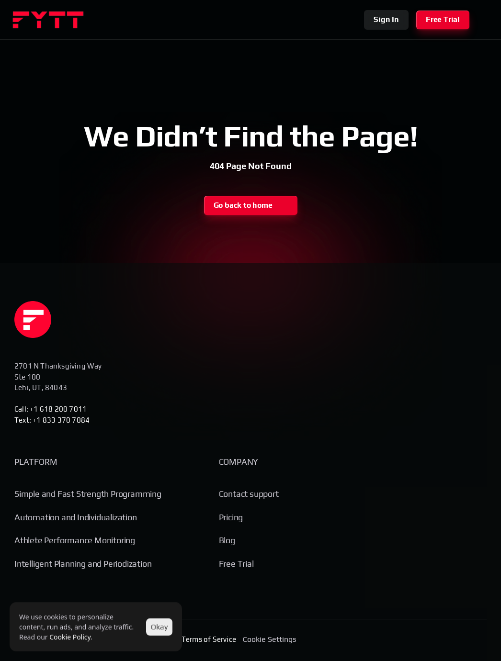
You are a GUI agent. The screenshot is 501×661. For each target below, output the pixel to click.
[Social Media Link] (442, 640)
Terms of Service (209, 639)
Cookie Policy (70, 636)
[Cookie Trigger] (269, 639)
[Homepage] (32, 319)
